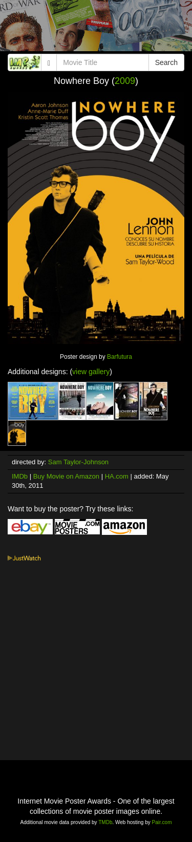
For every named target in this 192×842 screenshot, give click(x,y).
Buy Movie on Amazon (66, 476)
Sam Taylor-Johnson (78, 462)
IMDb (20, 476)
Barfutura (119, 356)
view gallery (91, 372)
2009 (125, 81)
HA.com (117, 476)
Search (166, 62)
